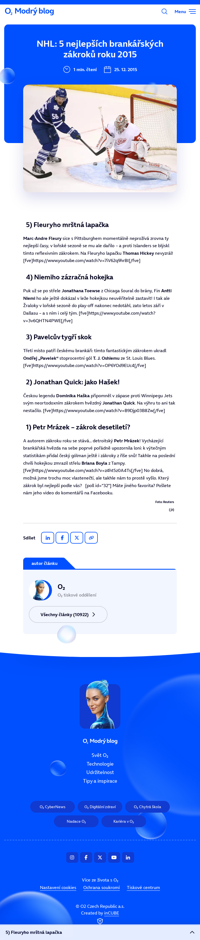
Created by (100, 918)
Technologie (69, 71)
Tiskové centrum (143, 887)
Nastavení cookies (58, 887)
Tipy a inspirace (73, 109)
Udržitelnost (69, 90)
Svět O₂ (63, 52)
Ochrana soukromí (101, 887)
